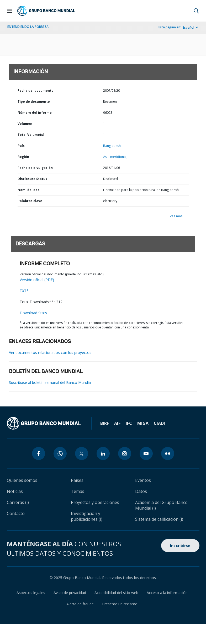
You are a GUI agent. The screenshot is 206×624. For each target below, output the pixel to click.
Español (188, 27)
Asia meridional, (115, 156)
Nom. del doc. (29, 190)
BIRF (104, 423)
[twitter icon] (81, 453)
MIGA (143, 423)
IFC (129, 423)
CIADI (159, 423)
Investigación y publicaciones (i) (86, 516)
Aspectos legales (31, 592)
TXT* (24, 290)
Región (23, 156)
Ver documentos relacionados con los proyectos (50, 352)
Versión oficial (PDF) (37, 279)
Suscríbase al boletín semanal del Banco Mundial (50, 382)
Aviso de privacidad (70, 592)
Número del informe (35, 112)
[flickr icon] (167, 453)
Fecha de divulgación (35, 168)
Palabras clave (30, 201)
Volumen (25, 123)
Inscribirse (180, 545)
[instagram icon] (124, 453)
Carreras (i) (18, 502)
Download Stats (33, 312)
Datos (141, 491)
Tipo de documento (34, 101)
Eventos (143, 480)
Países (77, 480)
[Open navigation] (9, 11)
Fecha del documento (36, 90)
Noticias (15, 491)
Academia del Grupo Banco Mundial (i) (161, 505)
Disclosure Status (32, 179)
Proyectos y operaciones (95, 502)
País (21, 145)
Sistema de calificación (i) (159, 519)
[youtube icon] (146, 453)
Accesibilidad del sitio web (116, 592)
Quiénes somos (22, 480)
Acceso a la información (167, 592)
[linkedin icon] (103, 453)
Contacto (16, 513)
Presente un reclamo (120, 603)
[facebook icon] (38, 453)
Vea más (176, 216)
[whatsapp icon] (60, 453)
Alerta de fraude (80, 603)
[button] (196, 11)
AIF (117, 423)
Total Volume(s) (31, 134)
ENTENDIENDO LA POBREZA (28, 26)
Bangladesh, (112, 145)
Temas (77, 491)
